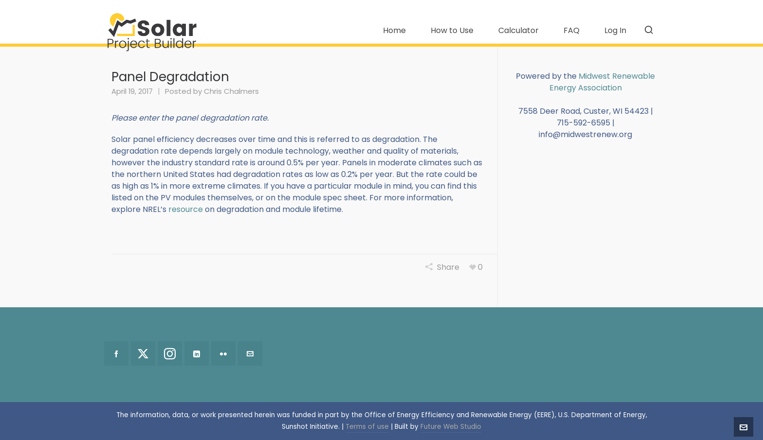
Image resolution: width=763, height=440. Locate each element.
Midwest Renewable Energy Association (602, 81)
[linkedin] (196, 353)
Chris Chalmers (231, 91)
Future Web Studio (450, 426)
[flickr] (223, 353)
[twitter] (143, 353)
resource (185, 209)
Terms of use (367, 426)
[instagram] (170, 353)
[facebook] (116, 353)
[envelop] (250, 353)
